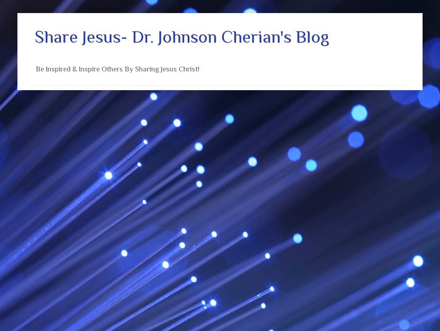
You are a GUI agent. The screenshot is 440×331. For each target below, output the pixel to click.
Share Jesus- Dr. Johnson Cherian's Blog (182, 37)
